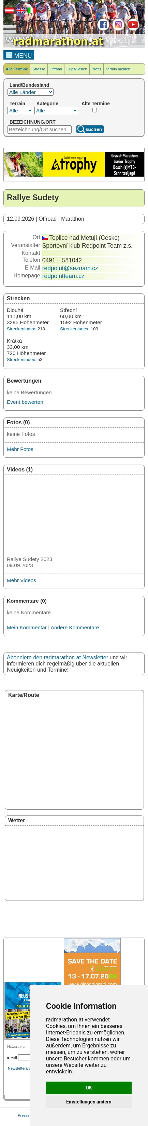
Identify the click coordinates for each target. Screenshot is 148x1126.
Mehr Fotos (20, 449)
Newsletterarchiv (21, 1068)
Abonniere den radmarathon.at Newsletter (57, 657)
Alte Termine (96, 103)
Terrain (17, 103)
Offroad (56, 69)
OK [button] (89, 1087)
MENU (19, 54)
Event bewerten (25, 402)
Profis (96, 69)
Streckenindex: (21, 328)
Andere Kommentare (75, 627)
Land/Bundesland (29, 85)
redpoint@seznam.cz (70, 268)
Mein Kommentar (27, 627)
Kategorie (47, 103)
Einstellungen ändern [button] (89, 1101)
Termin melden (118, 69)
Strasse (38, 69)
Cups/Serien (76, 69)
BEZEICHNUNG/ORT (33, 122)
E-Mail (12, 1057)
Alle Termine (17, 69)
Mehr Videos (21, 580)
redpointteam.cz (63, 276)
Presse (23, 1115)
